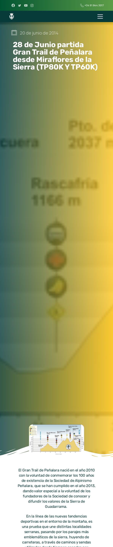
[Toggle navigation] (100, 16)
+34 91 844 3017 (92, 5)
